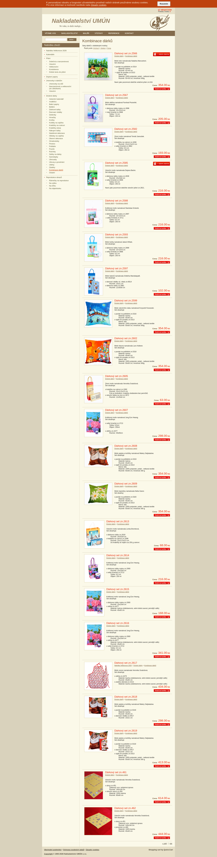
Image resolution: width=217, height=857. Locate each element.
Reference (113, 33)
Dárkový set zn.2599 (125, 300)
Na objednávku (55, 188)
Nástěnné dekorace (57, 133)
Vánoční (52, 64)
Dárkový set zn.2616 (117, 623)
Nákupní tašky (54, 131)
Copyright (48, 854)
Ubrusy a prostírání (56, 162)
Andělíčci (52, 102)
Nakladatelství (69, 33)
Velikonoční (53, 67)
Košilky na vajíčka (56, 123)
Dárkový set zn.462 (125, 808)
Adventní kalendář (56, 99)
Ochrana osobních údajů (73, 850)
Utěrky (51, 165)
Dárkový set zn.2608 (125, 445)
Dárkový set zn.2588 (116, 200)
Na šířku (52, 186)
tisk (171, 844)
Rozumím (164, 4)
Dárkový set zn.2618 (125, 696)
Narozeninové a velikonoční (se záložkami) (60, 87)
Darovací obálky (55, 112)
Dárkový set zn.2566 (125, 53)
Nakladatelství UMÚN (81, 21)
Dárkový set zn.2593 (116, 234)
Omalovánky (54, 141)
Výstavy (99, 33)
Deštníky (52, 115)
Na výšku (52, 183)
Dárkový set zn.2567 (116, 95)
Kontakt (129, 33)
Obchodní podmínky (53, 850)
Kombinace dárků (56, 170)
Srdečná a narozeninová (59, 61)
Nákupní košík (166, 10)
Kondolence (54, 69)
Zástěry (52, 167)
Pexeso (52, 144)
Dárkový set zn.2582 (125, 129)
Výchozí (96, 48)
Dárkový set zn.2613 (117, 521)
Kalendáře (50, 54)
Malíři (86, 33)
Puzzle (52, 149)
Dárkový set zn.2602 (125, 338)
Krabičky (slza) (55, 128)
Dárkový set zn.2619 (125, 730)
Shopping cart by (161, 850)
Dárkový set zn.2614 (117, 555)
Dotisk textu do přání (57, 72)
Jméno (102, 48)
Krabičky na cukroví (57, 125)
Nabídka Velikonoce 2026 (56, 51)
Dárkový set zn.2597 (116, 268)
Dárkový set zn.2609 (125, 483)
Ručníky (52, 152)
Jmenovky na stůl (56, 84)
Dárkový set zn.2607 (116, 410)
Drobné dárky (51, 96)
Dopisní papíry (52, 77)
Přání (48, 58)
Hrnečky (52, 117)
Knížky (52, 120)
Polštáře (52, 146)
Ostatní (52, 173)
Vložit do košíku (160, 89)
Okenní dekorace (56, 138)
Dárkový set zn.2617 (125, 662)
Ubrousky (53, 159)
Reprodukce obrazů (54, 177)
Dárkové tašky (54, 109)
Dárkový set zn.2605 (116, 376)
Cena (109, 48)
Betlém (52, 107)
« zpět (164, 844)
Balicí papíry (54, 104)
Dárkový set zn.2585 (116, 162)
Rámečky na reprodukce (59, 180)
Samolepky (53, 157)
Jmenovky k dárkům (54, 81)
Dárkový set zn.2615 (117, 589)
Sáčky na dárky (55, 154)
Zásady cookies (98, 5)
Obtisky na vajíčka (56, 136)
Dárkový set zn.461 (115, 772)
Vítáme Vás (50, 33)
